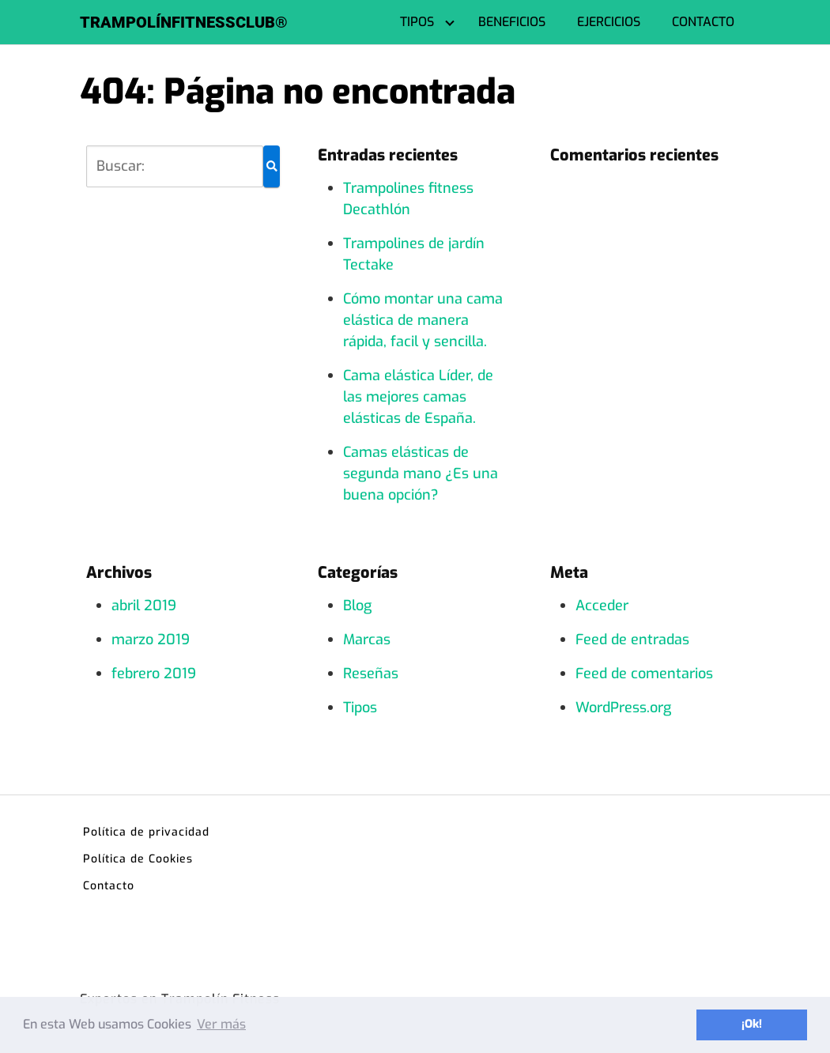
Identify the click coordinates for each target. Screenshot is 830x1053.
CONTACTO (703, 21)
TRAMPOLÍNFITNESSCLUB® (184, 22)
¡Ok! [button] (751, 1024)
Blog (357, 605)
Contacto (108, 885)
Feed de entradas (632, 639)
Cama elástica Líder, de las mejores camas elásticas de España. (418, 397)
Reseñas (370, 673)
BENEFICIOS (511, 21)
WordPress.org (623, 707)
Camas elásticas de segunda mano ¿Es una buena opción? (420, 473)
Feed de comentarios (644, 673)
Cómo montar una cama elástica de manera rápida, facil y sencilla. (423, 320)
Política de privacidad (146, 832)
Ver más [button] (221, 1024)
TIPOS (417, 21)
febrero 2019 (153, 673)
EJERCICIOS (608, 21)
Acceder (601, 605)
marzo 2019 (150, 639)
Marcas (366, 639)
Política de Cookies (138, 858)
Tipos (360, 707)
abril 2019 (143, 605)
